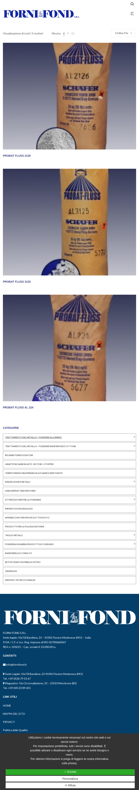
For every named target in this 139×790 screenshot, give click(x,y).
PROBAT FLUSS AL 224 (18, 407)
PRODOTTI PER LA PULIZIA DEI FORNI (24, 526)
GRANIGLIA (11, 571)
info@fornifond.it (16, 664)
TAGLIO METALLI (14, 535)
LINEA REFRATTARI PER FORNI (20, 490)
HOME (7, 705)
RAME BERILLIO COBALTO (18, 553)
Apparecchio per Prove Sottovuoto (27, 517)
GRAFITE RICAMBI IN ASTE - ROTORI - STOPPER (29, 464)
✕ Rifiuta (70, 785)
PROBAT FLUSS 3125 (17, 281)
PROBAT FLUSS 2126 (17, 155)
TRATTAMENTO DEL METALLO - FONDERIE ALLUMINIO (33, 437)
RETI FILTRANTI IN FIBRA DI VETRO (23, 562)
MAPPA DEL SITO (14, 713)
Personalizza (70, 778)
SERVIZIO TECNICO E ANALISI (20, 580)
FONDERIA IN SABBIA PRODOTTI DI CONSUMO (29, 544)
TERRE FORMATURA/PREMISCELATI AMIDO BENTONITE (34, 473)
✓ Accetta (70, 771)
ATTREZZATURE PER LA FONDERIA (23, 499)
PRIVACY (9, 722)
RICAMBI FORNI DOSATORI (19, 455)
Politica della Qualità (15, 730)
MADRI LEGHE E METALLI (17, 482)
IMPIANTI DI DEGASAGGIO (19, 508)
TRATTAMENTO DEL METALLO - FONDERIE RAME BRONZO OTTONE (40, 446)
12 (72, 33)
